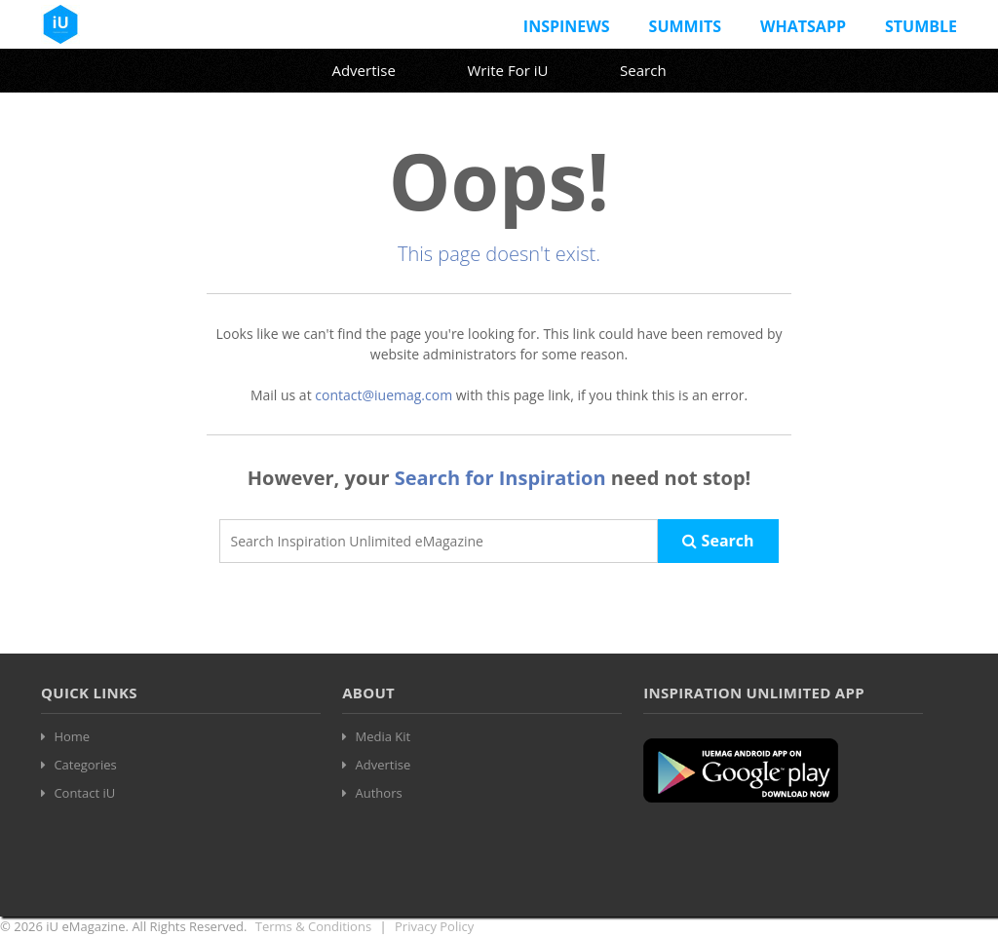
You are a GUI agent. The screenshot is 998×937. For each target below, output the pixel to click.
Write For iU (507, 70)
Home (72, 736)
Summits (685, 26)
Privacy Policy (434, 926)
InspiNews (566, 26)
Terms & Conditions (313, 926)
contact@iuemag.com (383, 395)
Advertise (363, 70)
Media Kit (383, 736)
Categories (85, 764)
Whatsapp (803, 26)
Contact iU (84, 793)
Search (643, 70)
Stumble (921, 26)
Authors (379, 793)
